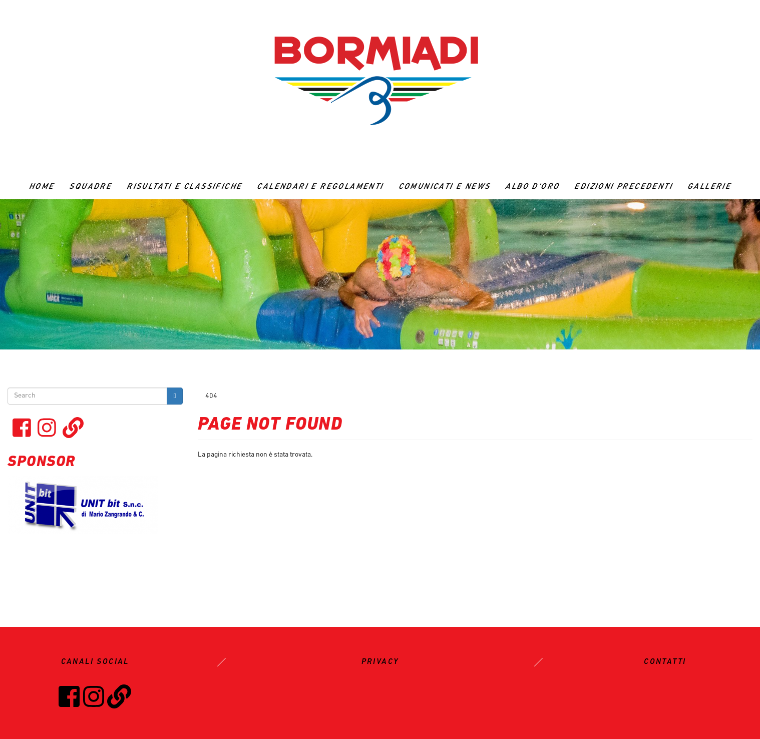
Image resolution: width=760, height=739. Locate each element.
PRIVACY (380, 662)
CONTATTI (665, 662)
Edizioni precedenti (623, 187)
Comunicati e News (445, 187)
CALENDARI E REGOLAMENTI (320, 187)
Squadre (90, 187)
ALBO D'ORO (532, 187)
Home (42, 187)
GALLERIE (709, 187)
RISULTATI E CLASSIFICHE (184, 187)
